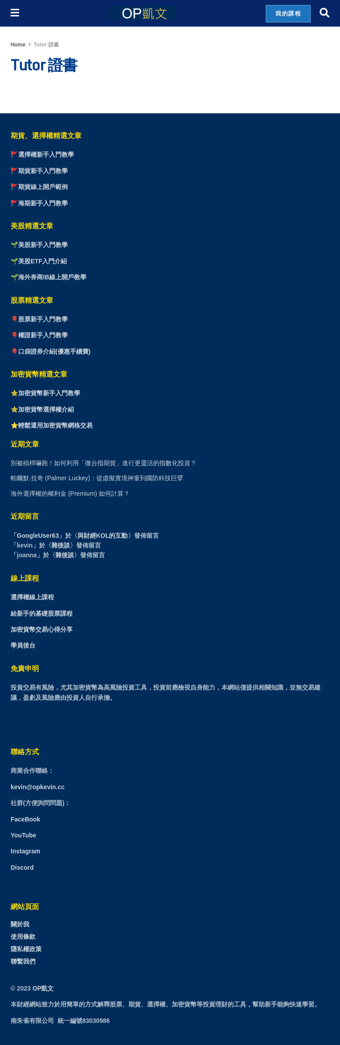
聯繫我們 (23, 961)
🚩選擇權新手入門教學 (42, 154)
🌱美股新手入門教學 (39, 244)
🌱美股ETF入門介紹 (39, 261)
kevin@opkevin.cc (38, 786)
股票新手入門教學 (43, 319)
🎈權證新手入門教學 (39, 335)
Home (18, 45)
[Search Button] (324, 13)
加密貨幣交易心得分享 (42, 629)
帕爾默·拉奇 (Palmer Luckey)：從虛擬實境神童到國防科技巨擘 (97, 478)
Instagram (25, 851)
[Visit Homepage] (142, 13)
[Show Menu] (15, 13)
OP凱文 (43, 988)
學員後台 (23, 645)
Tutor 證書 (46, 45)
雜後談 (60, 545)
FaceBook (25, 819)
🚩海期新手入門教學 (39, 203)
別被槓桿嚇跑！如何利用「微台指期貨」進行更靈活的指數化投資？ (104, 463)
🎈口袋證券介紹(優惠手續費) (50, 351)
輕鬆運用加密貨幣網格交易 (55, 425)
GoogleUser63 (38, 535)
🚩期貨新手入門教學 (39, 170)
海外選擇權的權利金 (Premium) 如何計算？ (70, 493)
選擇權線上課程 (32, 597)
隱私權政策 (26, 948)
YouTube (23, 835)
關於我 (20, 924)
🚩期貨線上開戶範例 (39, 186)
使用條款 (23, 936)
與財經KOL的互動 (102, 535)
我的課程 (288, 13)
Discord (22, 867)
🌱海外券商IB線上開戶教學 (48, 277)
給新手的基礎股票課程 (42, 613)
